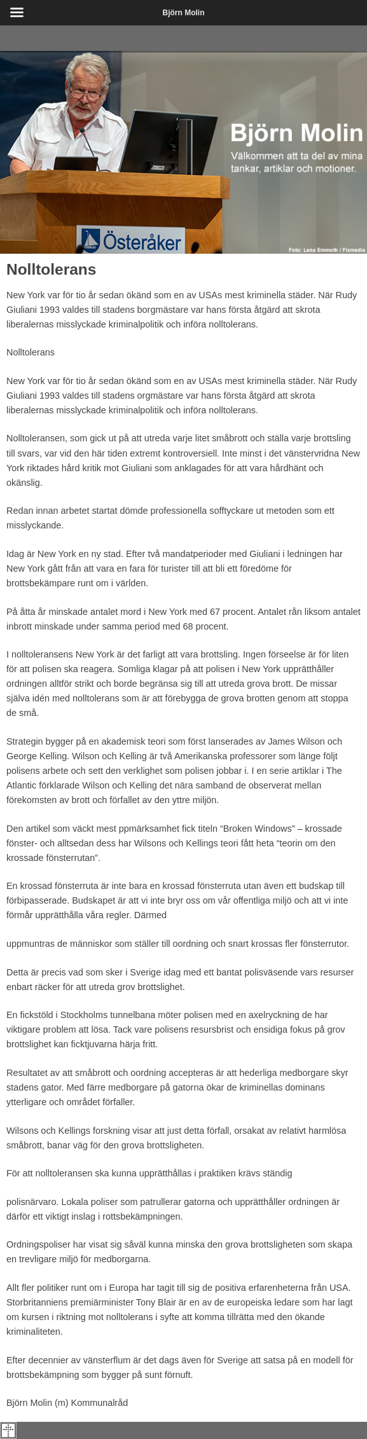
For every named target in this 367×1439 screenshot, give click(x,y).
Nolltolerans (51, 269)
